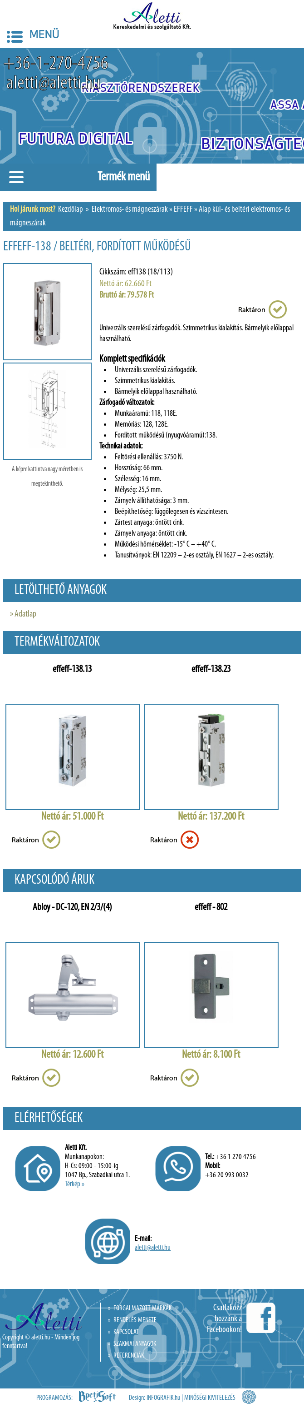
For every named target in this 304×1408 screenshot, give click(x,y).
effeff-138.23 (210, 669)
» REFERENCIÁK (126, 1355)
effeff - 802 (211, 907)
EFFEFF (183, 209)
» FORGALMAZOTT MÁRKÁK (140, 1308)
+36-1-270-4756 (55, 64)
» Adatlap (23, 614)
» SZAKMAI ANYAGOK (132, 1344)
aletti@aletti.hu (51, 84)
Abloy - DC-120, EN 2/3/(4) (72, 907)
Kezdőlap (70, 209)
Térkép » (75, 1184)
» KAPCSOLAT (123, 1332)
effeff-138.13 (72, 669)
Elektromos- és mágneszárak (130, 209)
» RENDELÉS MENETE (132, 1320)
